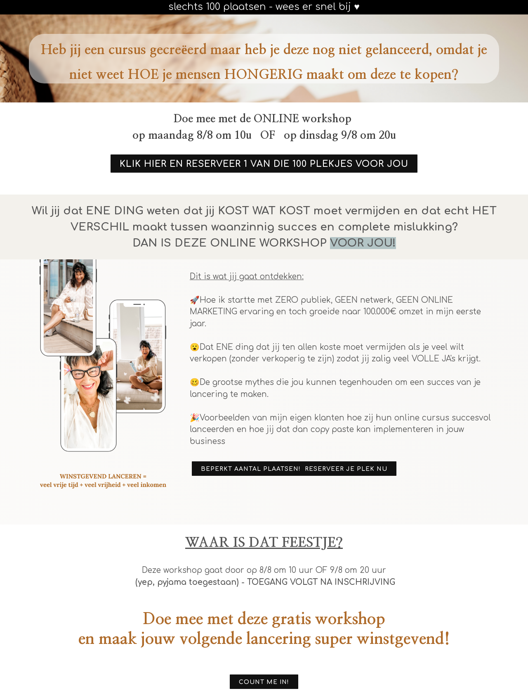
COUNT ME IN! (264, 682)
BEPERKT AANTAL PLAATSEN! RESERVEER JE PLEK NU (294, 469)
